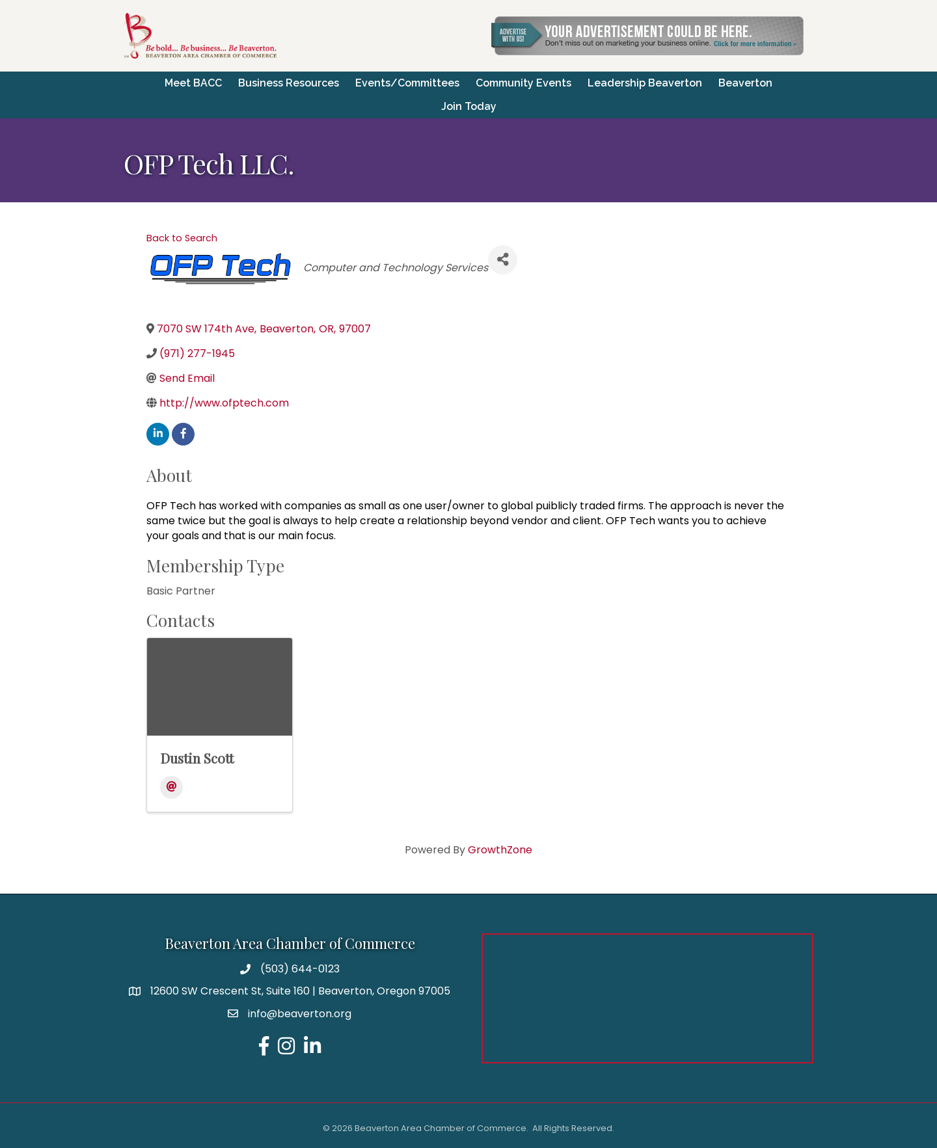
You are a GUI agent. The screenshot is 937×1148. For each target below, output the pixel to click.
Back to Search (181, 238)
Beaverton (745, 83)
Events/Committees (407, 83)
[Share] (502, 259)
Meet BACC (193, 83)
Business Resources (288, 83)
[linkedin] (157, 434)
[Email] (171, 787)
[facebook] (183, 434)
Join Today (468, 106)
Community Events (523, 83)
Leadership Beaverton (645, 83)
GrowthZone (500, 849)
